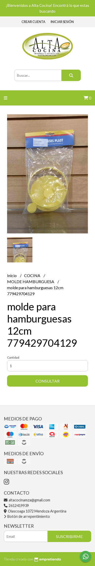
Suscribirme (69, 536)
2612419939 (16, 505)
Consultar (47, 381)
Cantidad (13, 357)
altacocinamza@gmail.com (27, 500)
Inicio (12, 275)
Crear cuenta (33, 22)
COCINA (32, 275)
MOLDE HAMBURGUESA (31, 281)
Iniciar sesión (62, 22)
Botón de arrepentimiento (27, 516)
